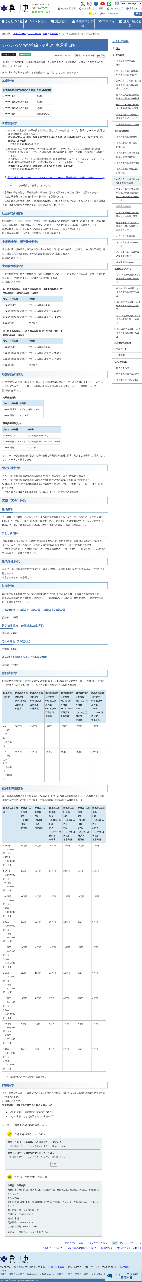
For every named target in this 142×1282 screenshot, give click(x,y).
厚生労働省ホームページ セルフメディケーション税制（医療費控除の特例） (56, 177)
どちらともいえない (40, 1146)
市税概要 (120, 355)
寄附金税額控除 (123, 206)
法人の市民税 (122, 368)
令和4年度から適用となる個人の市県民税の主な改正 (128, 319)
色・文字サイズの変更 (92, 8)
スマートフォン (134, 1242)
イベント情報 (37, 21)
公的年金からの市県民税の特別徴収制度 (127, 254)
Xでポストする (9, 55)
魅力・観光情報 (132, 23)
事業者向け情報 (85, 23)
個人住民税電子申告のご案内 (127, 63)
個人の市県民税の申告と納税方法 (127, 145)
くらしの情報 (14, 21)
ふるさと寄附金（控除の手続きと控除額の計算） (127, 215)
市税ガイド (121, 349)
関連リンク (107, 1248)
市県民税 (54, 34)
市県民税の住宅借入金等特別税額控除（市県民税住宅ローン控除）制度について (127, 194)
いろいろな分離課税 (125, 236)
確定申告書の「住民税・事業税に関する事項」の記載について (127, 226)
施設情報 (61, 21)
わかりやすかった (19, 1146)
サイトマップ (116, 8)
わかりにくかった (62, 1146)
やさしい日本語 (68, 8)
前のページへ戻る (74, 1242)
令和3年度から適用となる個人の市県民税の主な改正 (128, 333)
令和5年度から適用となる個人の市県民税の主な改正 (128, 306)
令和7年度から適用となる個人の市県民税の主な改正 (128, 278)
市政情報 (108, 21)
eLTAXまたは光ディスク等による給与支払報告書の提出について (128, 85)
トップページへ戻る (97, 1242)
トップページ (19, 34)
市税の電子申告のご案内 (127, 124)
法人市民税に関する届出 (127, 380)
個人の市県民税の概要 (126, 137)
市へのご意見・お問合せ (129, 1248)
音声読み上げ (135, 8)
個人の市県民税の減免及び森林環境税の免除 (127, 155)
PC (121, 1242)
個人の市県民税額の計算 (127, 163)
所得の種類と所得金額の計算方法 (127, 171)
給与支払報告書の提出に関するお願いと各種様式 (127, 97)
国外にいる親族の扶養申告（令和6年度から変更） (128, 107)
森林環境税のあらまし (126, 262)
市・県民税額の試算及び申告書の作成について (127, 73)
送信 (54, 1164)
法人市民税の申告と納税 (127, 374)
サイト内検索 (99, 13)
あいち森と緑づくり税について (127, 244)
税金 (45, 34)
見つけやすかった (19, 1157)
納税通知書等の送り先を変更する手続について (127, 117)
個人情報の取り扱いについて (82, 1248)
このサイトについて (52, 1248)
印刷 (103, 55)
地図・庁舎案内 (56, 1267)
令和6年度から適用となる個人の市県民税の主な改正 (128, 292)
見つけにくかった (62, 1157)
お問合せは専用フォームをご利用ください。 (30, 1232)
